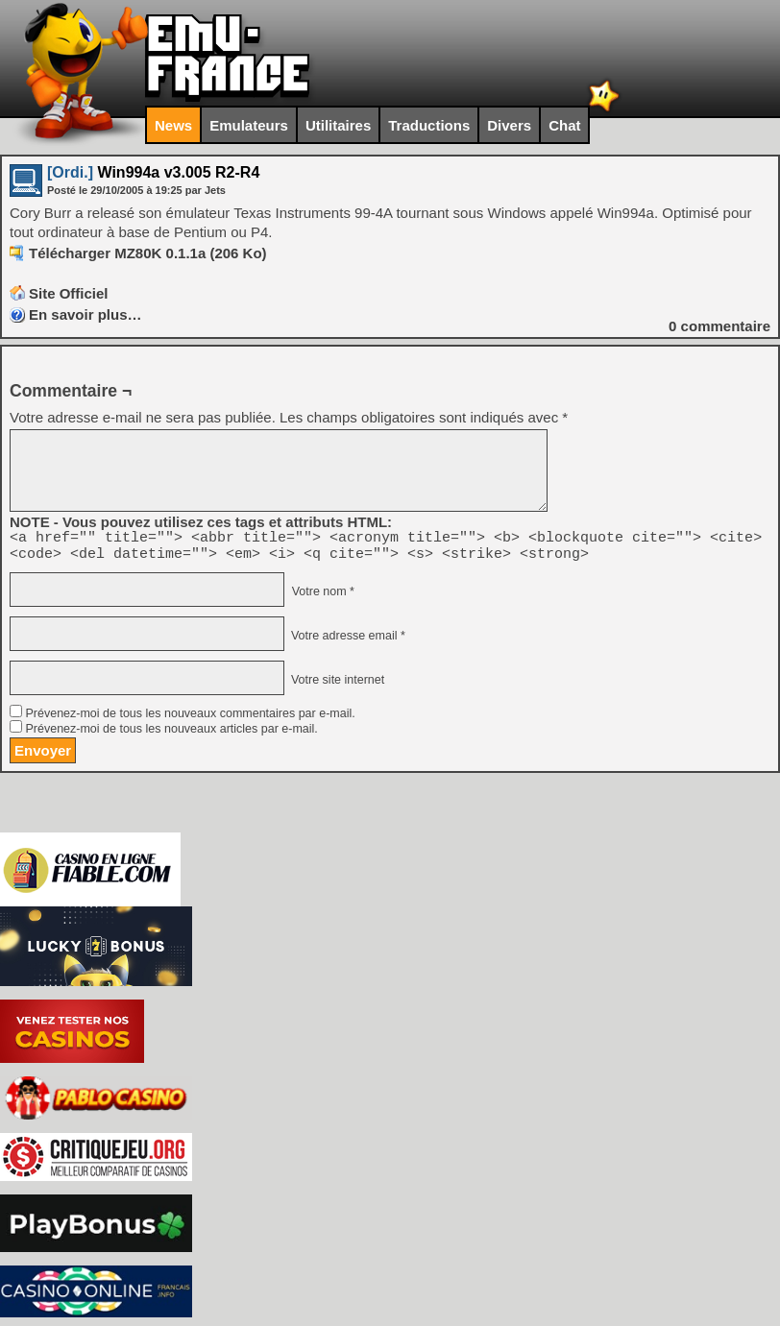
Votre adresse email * (345, 641)
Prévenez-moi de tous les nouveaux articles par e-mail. (171, 734)
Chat (564, 125)
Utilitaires (338, 125)
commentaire (719, 326)
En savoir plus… (85, 314)
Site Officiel (69, 293)
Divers (509, 125)
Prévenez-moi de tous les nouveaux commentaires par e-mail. (189, 719)
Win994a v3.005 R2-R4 (153, 172)
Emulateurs (248, 125)
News (173, 125)
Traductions (429, 125)
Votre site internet (335, 685)
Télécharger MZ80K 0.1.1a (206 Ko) (148, 253)
